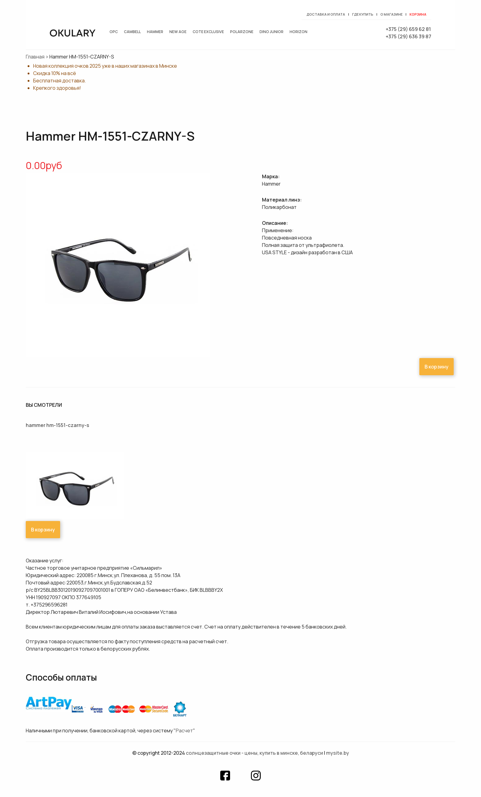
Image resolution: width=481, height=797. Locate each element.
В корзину (436, 366)
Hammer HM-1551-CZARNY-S (57, 425)
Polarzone (241, 31)
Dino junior (271, 31)
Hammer (155, 31)
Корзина (418, 14)
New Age (178, 31)
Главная (35, 56)
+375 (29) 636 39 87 (408, 36)
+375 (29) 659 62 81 (408, 29)
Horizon (298, 31)
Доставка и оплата (325, 14)
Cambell (132, 31)
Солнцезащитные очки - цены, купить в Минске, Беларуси (254, 753)
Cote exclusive (208, 31)
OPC (114, 31)
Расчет (184, 730)
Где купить (362, 14)
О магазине (391, 14)
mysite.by (337, 753)
